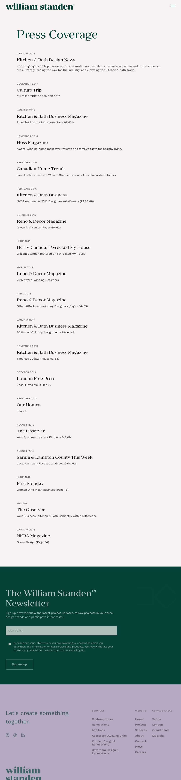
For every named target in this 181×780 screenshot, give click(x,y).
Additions (98, 731)
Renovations (100, 726)
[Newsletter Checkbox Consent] (9, 645)
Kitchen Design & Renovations (103, 744)
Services (141, 731)
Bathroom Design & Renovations (105, 753)
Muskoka (158, 737)
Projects (140, 726)
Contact (140, 742)
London (157, 726)
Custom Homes (102, 720)
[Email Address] (61, 632)
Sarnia (156, 720)
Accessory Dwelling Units (109, 737)
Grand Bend (160, 731)
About (139, 737)
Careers (140, 753)
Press (139, 748)
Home (139, 720)
